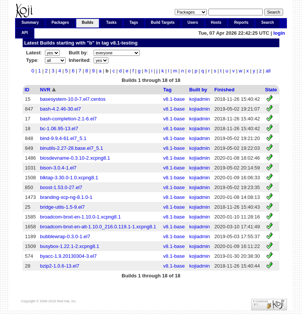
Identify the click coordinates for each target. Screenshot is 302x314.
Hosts (216, 22)
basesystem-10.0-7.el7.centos (72, 99)
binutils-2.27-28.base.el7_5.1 (71, 148)
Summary (30, 22)
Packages (60, 22)
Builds (88, 22)
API (25, 33)
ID (27, 89)
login (279, 33)
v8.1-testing (123, 43)
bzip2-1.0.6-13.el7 (59, 266)
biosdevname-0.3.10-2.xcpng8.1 (75, 158)
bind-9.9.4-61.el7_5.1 (63, 138)
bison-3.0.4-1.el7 (58, 168)
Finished (224, 89)
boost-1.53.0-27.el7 (61, 187)
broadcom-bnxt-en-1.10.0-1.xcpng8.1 (80, 217)
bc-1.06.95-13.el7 (59, 128)
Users (193, 22)
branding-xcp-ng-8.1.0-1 (66, 197)
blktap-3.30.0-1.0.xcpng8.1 (69, 177)
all (268, 71)
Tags (133, 22)
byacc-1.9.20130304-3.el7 (68, 256)
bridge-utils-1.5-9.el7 (62, 207)
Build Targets (163, 22)
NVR (45, 89)
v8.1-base (174, 99)
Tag (167, 89)
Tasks (111, 22)
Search (267, 22)
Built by (198, 89)
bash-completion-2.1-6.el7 (68, 119)
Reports (241, 22)
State (271, 89)
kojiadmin (199, 99)
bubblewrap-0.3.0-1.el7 (65, 236)
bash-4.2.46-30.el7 (60, 109)
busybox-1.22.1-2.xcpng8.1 (69, 246)
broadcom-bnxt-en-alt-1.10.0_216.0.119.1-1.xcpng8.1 (98, 226)
